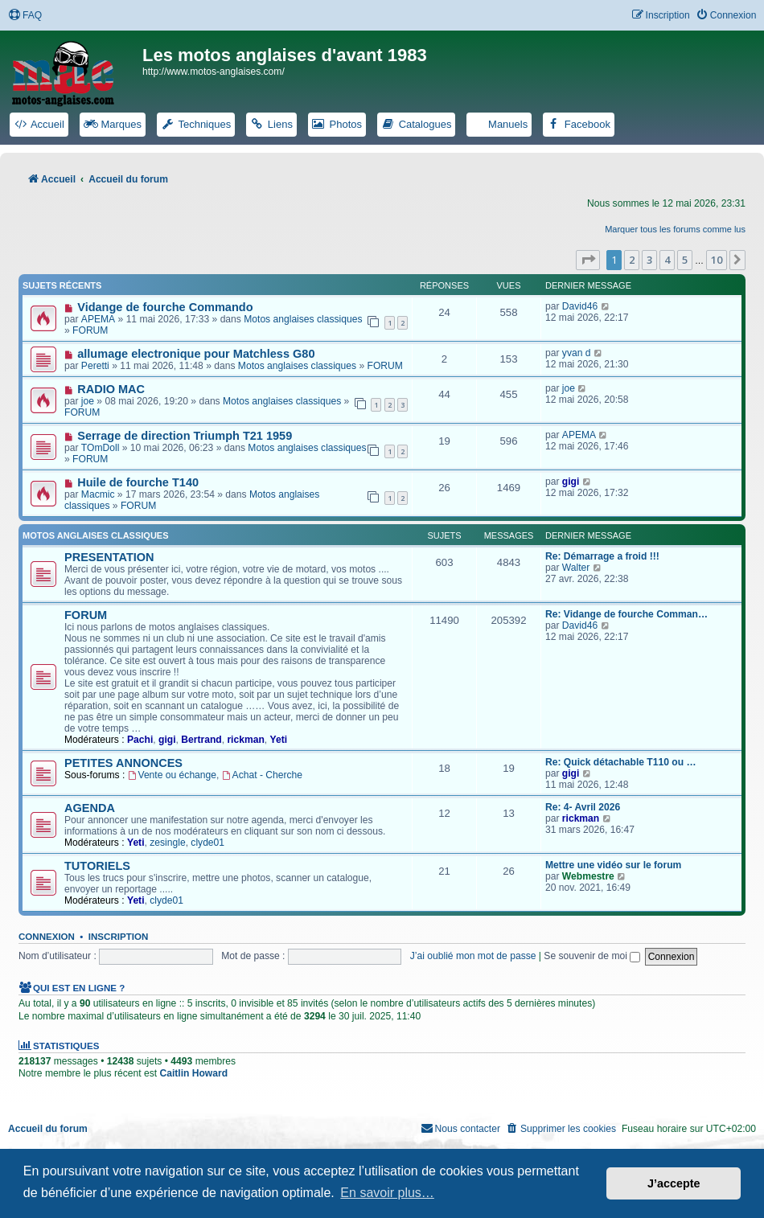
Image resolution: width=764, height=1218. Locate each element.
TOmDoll (100, 447)
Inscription (118, 936)
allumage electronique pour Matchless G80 (195, 353)
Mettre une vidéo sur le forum (613, 865)
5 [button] (685, 259)
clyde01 (207, 842)
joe (87, 401)
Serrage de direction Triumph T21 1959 (184, 435)
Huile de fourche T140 (138, 482)
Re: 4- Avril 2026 (582, 807)
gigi (571, 481)
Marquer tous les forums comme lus (675, 229)
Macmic (98, 494)
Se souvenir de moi (592, 956)
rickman (245, 739)
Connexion (46, 936)
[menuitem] (25, 16)
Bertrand (201, 739)
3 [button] (649, 259)
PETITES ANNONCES (123, 763)
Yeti (279, 739)
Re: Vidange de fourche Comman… (626, 614)
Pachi (140, 739)
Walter (576, 567)
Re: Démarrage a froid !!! (602, 556)
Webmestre (588, 876)
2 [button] (632, 259)
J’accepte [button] (673, 1183)
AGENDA (89, 808)
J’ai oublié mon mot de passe (473, 956)
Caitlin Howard (193, 1073)
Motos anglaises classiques (303, 319)
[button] (588, 259)
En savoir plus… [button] (387, 1193)
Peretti (95, 365)
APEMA (98, 319)
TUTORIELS (97, 865)
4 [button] (667, 259)
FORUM (90, 330)
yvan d (576, 353)
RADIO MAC (111, 389)
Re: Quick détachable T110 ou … (620, 762)
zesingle (167, 842)
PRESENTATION (109, 557)
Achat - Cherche (262, 775)
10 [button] (716, 259)
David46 (580, 306)
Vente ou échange (172, 775)
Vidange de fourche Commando (165, 307)
